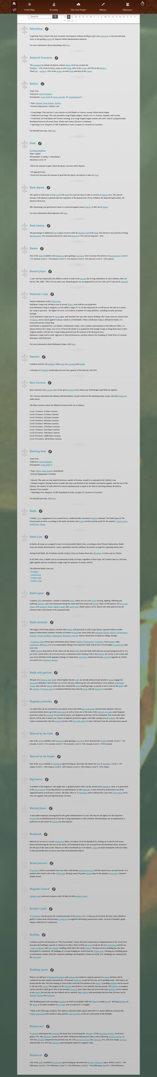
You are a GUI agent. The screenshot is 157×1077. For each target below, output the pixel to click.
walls (77, 680)
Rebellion (107, 764)
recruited (71, 364)
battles (69, 629)
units (63, 364)
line (35, 68)
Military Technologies (118, 632)
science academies (37, 948)
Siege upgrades (59, 97)
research (107, 657)
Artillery (57, 103)
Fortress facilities (44, 635)
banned (49, 39)
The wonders (53, 948)
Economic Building (37, 150)
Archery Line (36, 578)
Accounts (108, 712)
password (104, 36)
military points (59, 607)
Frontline (34, 571)
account (83, 278)
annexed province (115, 1036)
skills (41, 256)
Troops (32, 686)
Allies (94, 847)
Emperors (60, 256)
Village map (98, 951)
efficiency (90, 1033)
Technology (36, 916)
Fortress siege (121, 521)
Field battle (34, 524)
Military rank (35, 896)
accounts (61, 1004)
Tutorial (101, 712)
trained (82, 364)
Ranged (39, 103)
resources (43, 607)
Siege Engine (48, 103)
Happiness (106, 786)
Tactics (68, 65)
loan (96, 175)
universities (111, 945)
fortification (56, 635)
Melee (38, 471)
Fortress (34, 320)
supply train (74, 607)
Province (90, 1062)
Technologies (118, 645)
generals (74, 635)
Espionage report (37, 642)
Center (84, 68)
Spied (57, 316)
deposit (75, 236)
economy (61, 977)
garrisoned (34, 683)
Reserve (103, 68)
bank (67, 195)
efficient (40, 1039)
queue (106, 977)
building (113, 983)
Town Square (40, 789)
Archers (43, 71)
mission (54, 660)
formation (37, 65)
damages (40, 603)
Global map (59, 841)
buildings (51, 364)
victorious (47, 660)
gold (58, 195)
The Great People (78, 7)
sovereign (55, 1033)
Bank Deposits (115, 256)
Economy (54, 7)
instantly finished (37, 995)
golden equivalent (37, 1014)
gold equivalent (74, 1014)
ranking (112, 718)
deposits (81, 233)
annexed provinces (86, 870)
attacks (88, 207)
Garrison (49, 390)
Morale (106, 632)
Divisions (97, 553)
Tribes (70, 304)
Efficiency (99, 1062)
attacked (124, 281)
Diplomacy (127, 7)
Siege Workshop (45, 94)
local (90, 945)
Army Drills (46, 97)
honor (50, 607)
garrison (98, 632)
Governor (80, 256)
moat (45, 645)
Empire (88, 948)
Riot (98, 764)
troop (39, 518)
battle (39, 600)
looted (105, 207)
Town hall (37, 957)
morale (95, 603)
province (35, 870)
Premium (44, 370)
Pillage (42, 524)
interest (105, 195)
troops (81, 521)
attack (94, 518)
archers (59, 71)
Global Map (29, 7)
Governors (57, 764)
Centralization (74, 97)
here (68, 45)
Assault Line (36, 574)
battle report (61, 712)
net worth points (88, 709)
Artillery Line (36, 581)
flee (78, 651)
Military (103, 7)
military (72, 977)
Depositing (36, 236)
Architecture (63, 919)
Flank (69, 68)
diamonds (86, 789)
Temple (103, 741)
